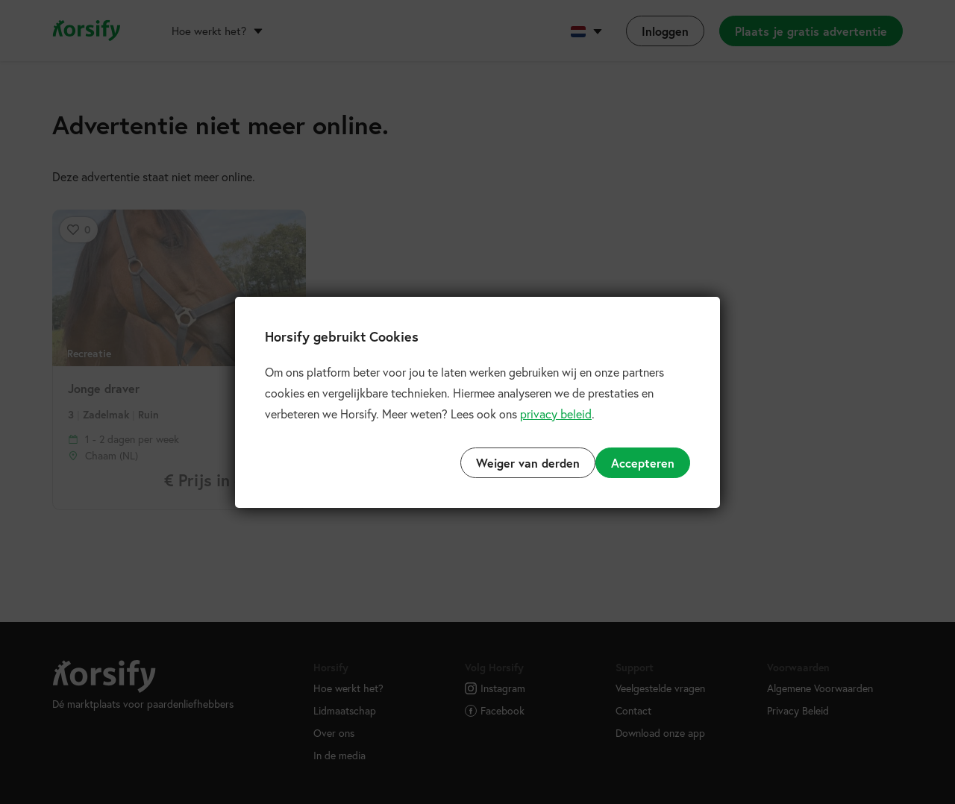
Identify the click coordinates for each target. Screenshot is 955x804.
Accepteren (642, 463)
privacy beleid (556, 413)
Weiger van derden (528, 463)
